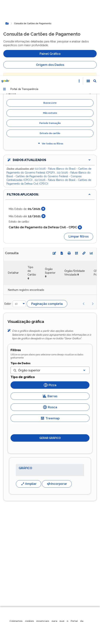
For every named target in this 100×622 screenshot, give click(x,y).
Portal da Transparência (24, 13)
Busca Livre (50, 27)
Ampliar (29, 408)
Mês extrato (50, 37)
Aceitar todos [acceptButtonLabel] (53, 604)
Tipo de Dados (20, 287)
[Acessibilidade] (88, 5)
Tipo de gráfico (23, 301)
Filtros (16, 274)
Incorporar (57, 408)
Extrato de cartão (50, 57)
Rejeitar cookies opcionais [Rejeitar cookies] (53, 592)
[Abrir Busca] (95, 5)
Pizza (50, 309)
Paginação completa (47, 228)
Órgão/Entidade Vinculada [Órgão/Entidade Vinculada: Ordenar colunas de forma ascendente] (74, 197)
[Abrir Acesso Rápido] (79, 5)
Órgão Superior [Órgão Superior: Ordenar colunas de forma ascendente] (50, 195)
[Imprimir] (69, 177)
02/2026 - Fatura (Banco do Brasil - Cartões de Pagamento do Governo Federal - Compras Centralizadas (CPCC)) (48, 100)
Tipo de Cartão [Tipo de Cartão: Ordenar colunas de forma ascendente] (32, 195)
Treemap (50, 342)
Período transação (50, 47)
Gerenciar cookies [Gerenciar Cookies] (53, 580)
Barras (50, 320)
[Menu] (4, 13)
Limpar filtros (79, 160)
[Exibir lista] (84, 294)
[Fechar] (43, 133)
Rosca (50, 331)
